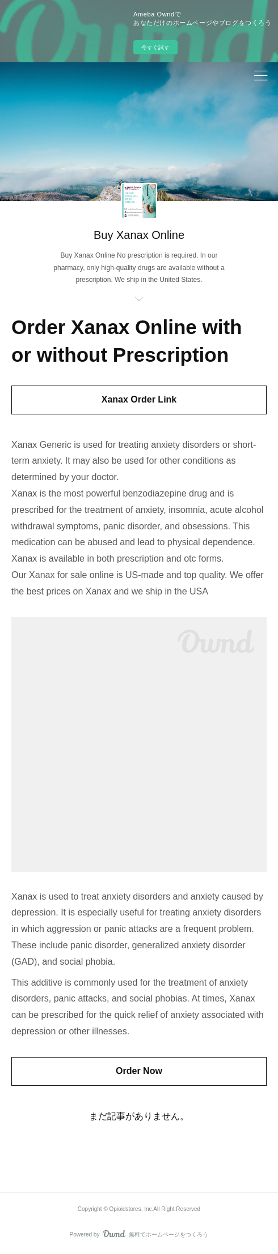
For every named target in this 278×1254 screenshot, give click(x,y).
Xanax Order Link (139, 399)
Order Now (139, 1071)
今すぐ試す (155, 47)
